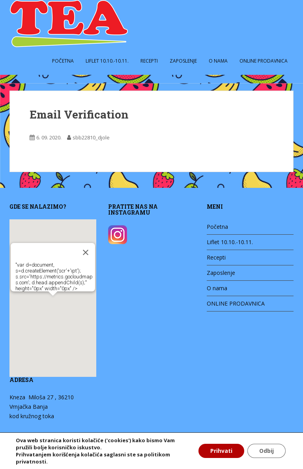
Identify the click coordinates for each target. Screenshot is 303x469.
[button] (44, 299)
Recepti (149, 60)
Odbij (266, 450)
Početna (63, 60)
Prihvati (221, 450)
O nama (218, 60)
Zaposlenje (183, 60)
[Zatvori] (76, 248)
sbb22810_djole (91, 137)
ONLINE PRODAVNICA (263, 60)
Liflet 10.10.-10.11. (107, 60)
